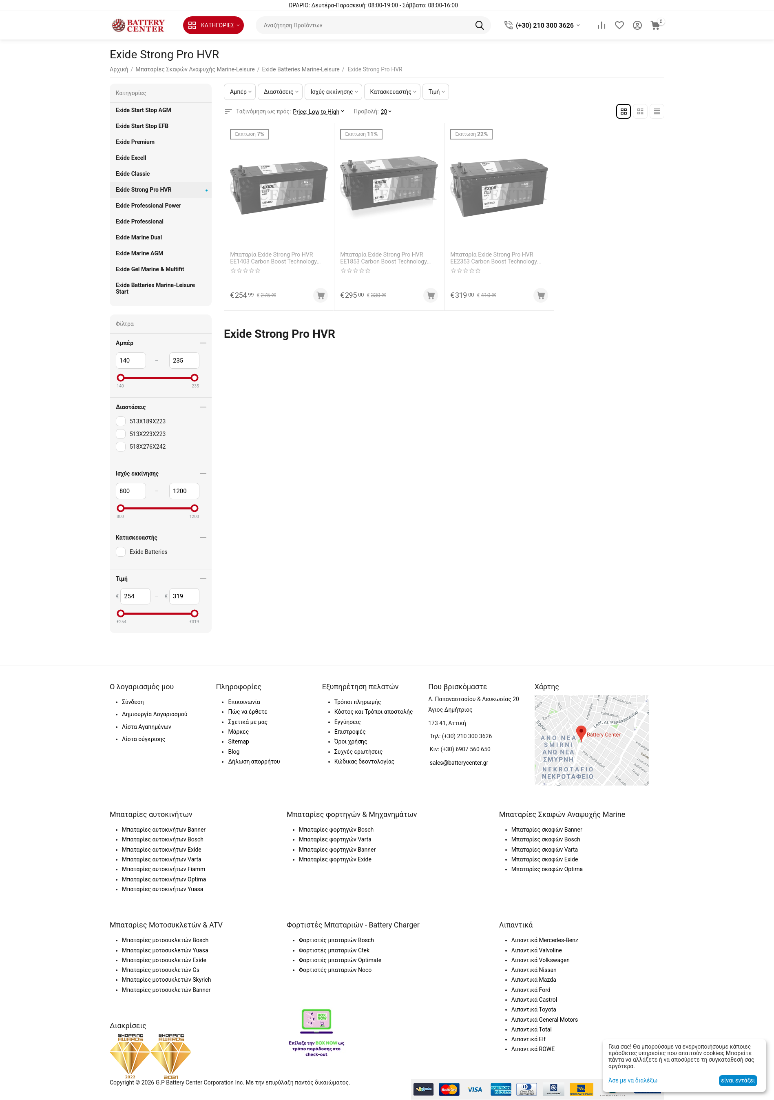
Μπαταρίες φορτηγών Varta (335, 839)
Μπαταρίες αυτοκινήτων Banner (164, 829)
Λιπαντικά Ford (531, 990)
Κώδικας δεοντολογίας (364, 761)
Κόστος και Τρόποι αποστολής (373, 711)
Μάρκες (238, 731)
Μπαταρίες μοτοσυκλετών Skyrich (166, 979)
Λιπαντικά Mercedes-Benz (544, 940)
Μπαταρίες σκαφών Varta (544, 849)
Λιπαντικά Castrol (534, 999)
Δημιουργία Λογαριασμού (154, 714)
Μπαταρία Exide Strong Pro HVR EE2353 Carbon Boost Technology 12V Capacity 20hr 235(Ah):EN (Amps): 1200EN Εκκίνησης (499, 258)
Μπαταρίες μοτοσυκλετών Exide (164, 960)
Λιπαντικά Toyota (533, 1009)
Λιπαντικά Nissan (534, 970)
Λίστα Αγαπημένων (146, 727)
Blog (233, 751)
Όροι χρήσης (350, 741)
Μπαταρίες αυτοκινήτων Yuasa (162, 889)
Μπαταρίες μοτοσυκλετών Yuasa (165, 950)
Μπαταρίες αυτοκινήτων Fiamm (163, 869)
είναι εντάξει (738, 1080)
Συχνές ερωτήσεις (358, 751)
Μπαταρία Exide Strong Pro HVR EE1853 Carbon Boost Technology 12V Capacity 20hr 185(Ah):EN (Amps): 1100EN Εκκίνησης (389, 258)
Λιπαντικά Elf (528, 1039)
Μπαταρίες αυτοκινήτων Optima (164, 879)
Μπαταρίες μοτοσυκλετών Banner (166, 990)
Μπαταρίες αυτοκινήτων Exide (161, 849)
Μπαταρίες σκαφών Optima (547, 869)
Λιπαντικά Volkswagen (540, 960)
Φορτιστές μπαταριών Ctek (334, 950)
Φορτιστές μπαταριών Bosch (336, 940)
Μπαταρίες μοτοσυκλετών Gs (160, 970)
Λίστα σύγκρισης (143, 739)
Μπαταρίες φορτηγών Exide (335, 859)
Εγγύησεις (347, 722)
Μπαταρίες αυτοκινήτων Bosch (162, 839)
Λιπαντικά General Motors (544, 1019)
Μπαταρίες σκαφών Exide (544, 859)
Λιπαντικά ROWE (533, 1049)
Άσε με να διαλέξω (632, 1080)
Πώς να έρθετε (247, 711)
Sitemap (238, 741)
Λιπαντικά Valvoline (536, 950)
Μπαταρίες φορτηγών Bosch (336, 829)
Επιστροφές (350, 731)
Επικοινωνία (244, 702)
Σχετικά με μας (248, 722)
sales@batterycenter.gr (459, 762)
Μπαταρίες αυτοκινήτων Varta (161, 859)
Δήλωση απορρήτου (254, 761)
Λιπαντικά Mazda (533, 979)
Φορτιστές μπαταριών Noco (335, 970)
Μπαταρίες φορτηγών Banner (337, 849)
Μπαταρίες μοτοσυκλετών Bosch (165, 940)
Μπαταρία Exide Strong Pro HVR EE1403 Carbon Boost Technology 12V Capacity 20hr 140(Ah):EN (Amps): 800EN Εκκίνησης (278, 258)
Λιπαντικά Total (531, 1029)
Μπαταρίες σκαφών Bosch (545, 839)
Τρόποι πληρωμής (357, 702)
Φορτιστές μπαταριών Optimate (340, 960)
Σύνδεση (133, 702)
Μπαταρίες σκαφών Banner (546, 829)
